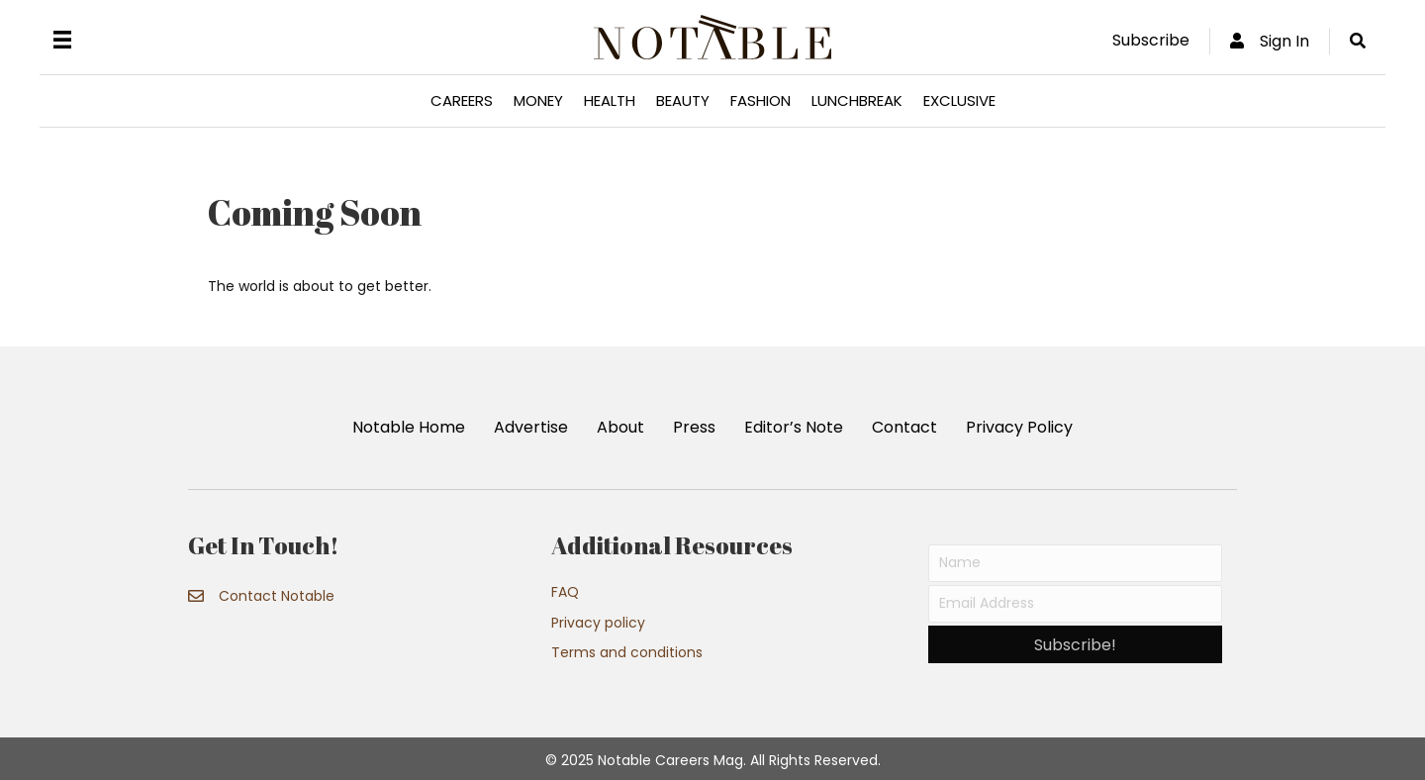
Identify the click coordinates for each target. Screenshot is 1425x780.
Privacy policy (598, 623)
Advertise (531, 427)
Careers (461, 100)
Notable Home (408, 427)
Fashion (760, 100)
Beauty (683, 100)
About (620, 427)
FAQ (565, 592)
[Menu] (62, 39)
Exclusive (959, 100)
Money (538, 100)
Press (694, 427)
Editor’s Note (793, 427)
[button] (1075, 644)
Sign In (1269, 41)
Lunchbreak (856, 100)
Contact (904, 427)
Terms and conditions (627, 652)
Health (609, 100)
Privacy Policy (1019, 427)
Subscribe (1150, 40)
